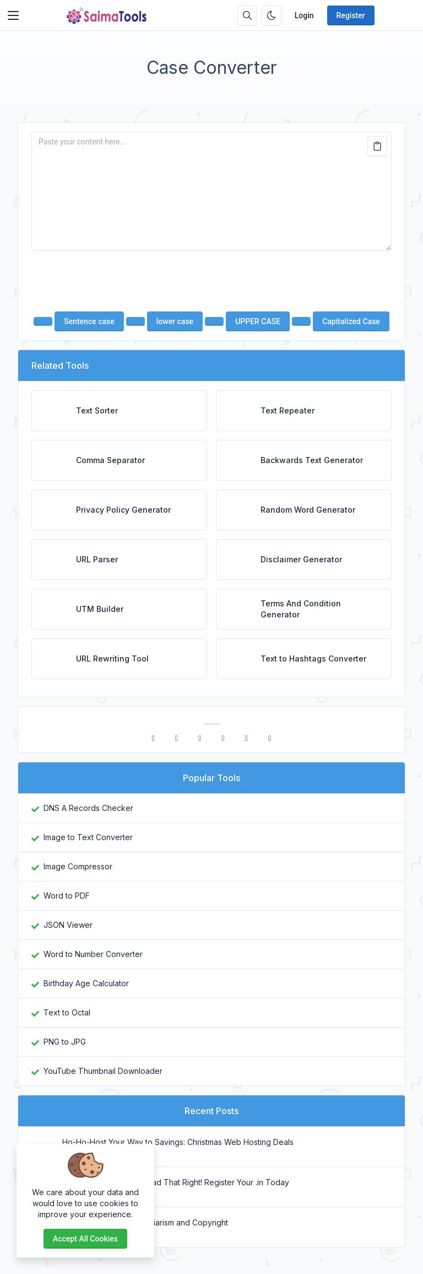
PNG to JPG (65, 1041)
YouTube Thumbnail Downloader (103, 1071)
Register (351, 15)
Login (304, 15)
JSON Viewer (68, 924)
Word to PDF (67, 895)
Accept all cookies (85, 1238)
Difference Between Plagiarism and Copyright (145, 1222)
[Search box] (247, 15)
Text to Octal (67, 1012)
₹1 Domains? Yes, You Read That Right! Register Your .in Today (175, 1182)
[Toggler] (13, 15)
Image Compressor (78, 866)
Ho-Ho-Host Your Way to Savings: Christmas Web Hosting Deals (178, 1142)
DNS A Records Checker (88, 808)
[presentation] (211, 281)
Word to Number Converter (93, 954)
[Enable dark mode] (271, 15)
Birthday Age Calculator (86, 983)
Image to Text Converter (88, 837)
